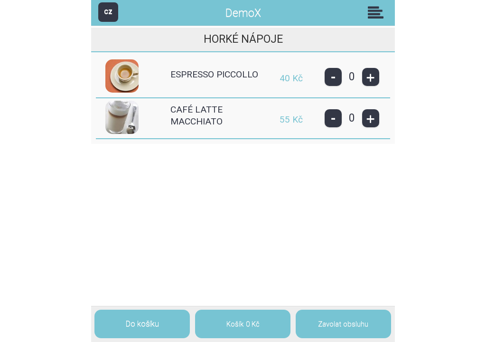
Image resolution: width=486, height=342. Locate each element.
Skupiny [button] (378, 12)
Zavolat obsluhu (343, 324)
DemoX (243, 13)
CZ (108, 11)
